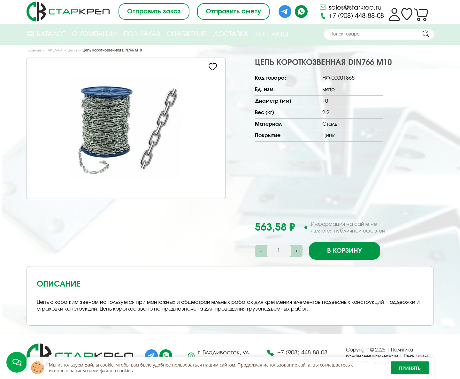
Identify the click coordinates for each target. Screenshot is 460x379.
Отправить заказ (154, 11)
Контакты (271, 34)
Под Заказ (142, 34)
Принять (410, 368)
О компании (94, 34)
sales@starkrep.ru (350, 7)
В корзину (344, 251)
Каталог (46, 33)
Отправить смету (233, 11)
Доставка (231, 34)
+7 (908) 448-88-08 (351, 16)
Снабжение (187, 34)
